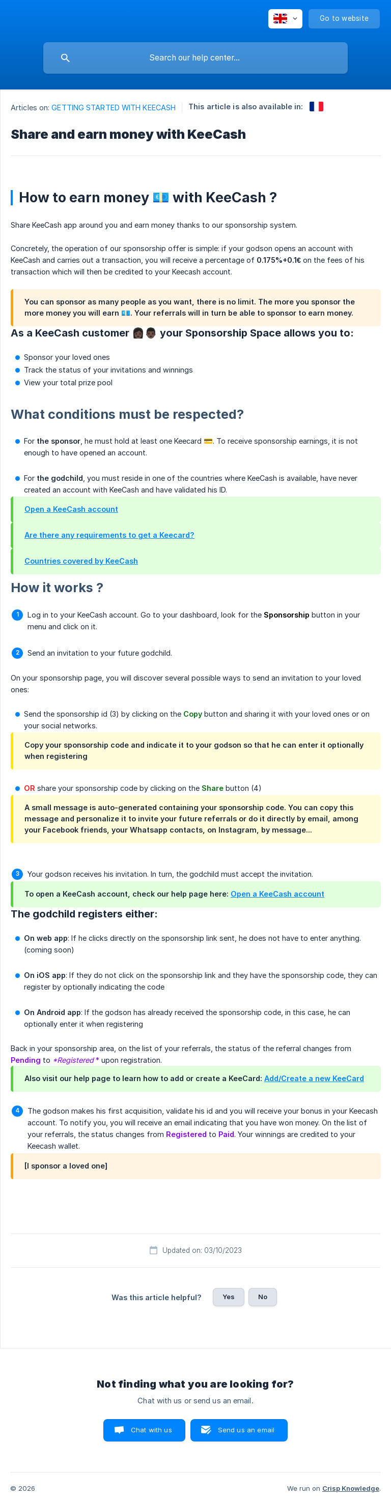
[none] (285, 18)
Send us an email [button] (246, 1430)
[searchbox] (195, 58)
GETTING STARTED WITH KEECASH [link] (113, 107)
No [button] (262, 1297)
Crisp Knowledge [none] (350, 1488)
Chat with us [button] (151, 1430)
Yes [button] (228, 1297)
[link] (316, 106)
